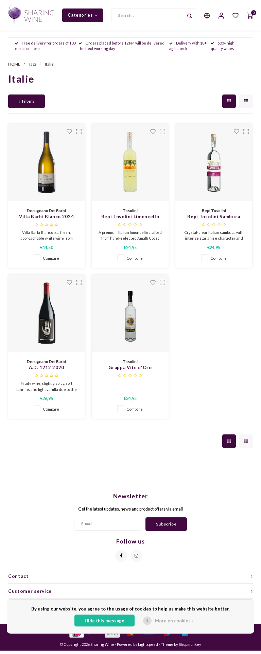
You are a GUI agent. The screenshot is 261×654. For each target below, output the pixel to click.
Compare (51, 261)
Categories (83, 16)
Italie (49, 67)
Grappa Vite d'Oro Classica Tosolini (130, 371)
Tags (33, 67)
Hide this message (104, 620)
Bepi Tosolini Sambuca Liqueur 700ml (213, 220)
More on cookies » (174, 620)
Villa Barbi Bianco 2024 (46, 220)
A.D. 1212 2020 (46, 371)
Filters (26, 104)
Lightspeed (148, 648)
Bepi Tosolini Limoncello (130, 220)
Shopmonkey (190, 648)
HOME (14, 67)
